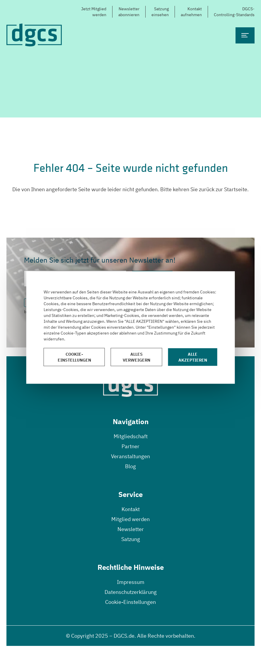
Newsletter (130, 529)
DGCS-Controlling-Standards (234, 11)
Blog (130, 466)
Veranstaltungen (130, 456)
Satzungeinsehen (160, 11)
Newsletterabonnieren (128, 11)
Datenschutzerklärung (131, 592)
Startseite (235, 189)
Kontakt (131, 509)
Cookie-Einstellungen (130, 602)
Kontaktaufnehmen (191, 11)
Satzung (130, 539)
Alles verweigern (136, 357)
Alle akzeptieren (192, 357)
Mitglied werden (130, 519)
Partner (130, 446)
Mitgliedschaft (131, 436)
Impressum (130, 582)
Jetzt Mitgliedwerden (93, 11)
